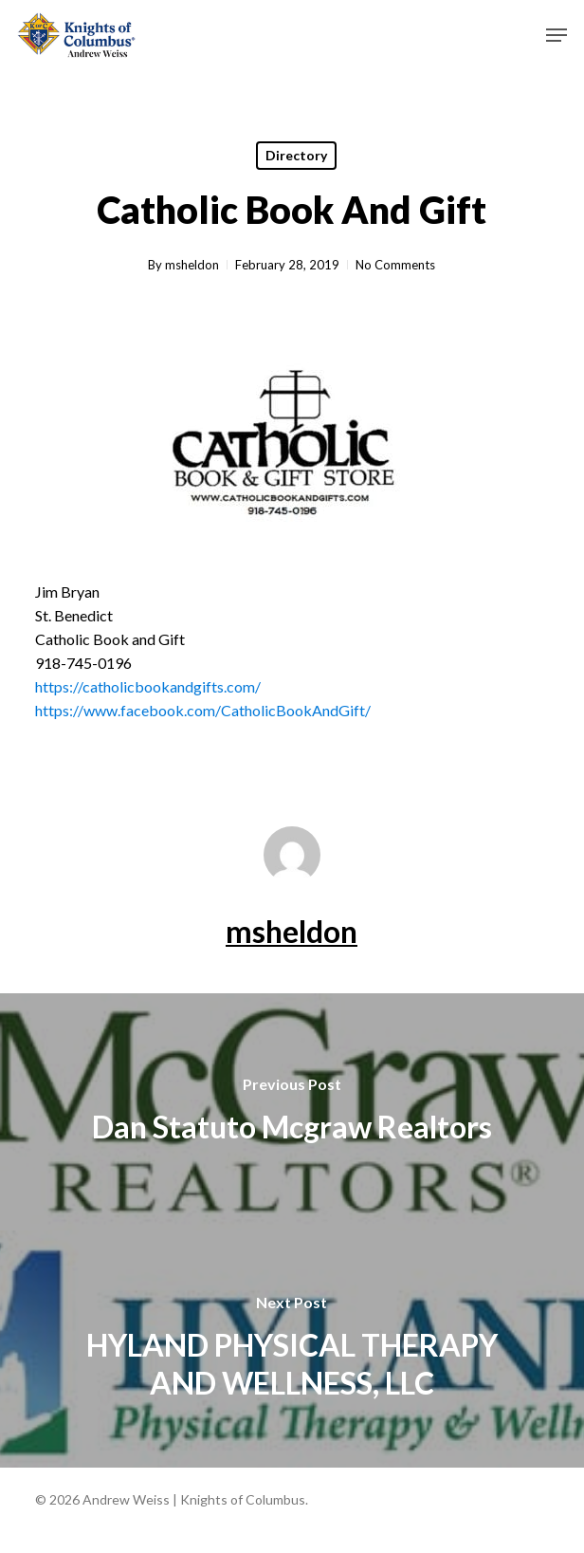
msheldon (192, 264)
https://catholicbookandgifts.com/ (148, 686)
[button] (556, 35)
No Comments (395, 264)
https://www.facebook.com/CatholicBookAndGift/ (203, 710)
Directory (296, 155)
